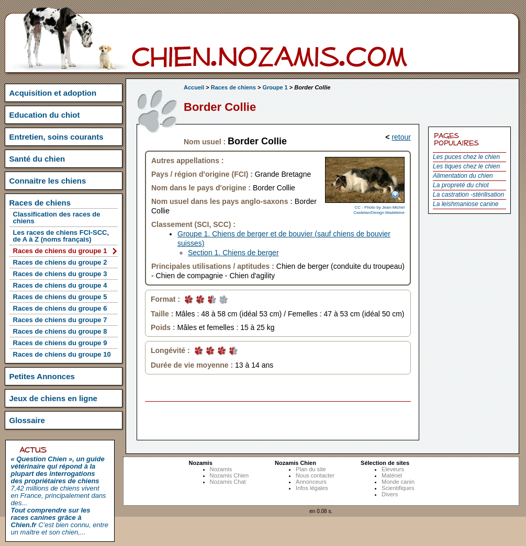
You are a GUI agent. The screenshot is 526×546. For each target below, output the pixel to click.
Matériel (392, 475)
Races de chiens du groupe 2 (60, 262)
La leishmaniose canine (465, 204)
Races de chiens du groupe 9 (60, 343)
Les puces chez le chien (466, 157)
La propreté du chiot (461, 185)
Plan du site (311, 469)
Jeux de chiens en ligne (53, 398)
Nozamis (221, 469)
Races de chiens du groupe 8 (60, 331)
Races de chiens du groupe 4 (60, 285)
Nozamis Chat (228, 482)
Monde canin (398, 482)
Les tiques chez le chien (466, 166)
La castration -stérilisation (468, 194)
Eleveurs (393, 469)
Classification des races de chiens (56, 217)
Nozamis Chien (229, 475)
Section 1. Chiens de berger (233, 252)
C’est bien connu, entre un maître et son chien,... (59, 521)
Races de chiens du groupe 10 (62, 354)
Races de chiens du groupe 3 (60, 274)
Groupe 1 (274, 87)
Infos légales (312, 488)
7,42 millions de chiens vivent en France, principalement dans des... (58, 481)
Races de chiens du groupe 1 (60, 251)
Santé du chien (37, 158)
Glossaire (27, 420)
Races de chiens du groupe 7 (60, 320)
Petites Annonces (42, 376)
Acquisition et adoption (53, 92)
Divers (390, 494)
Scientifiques (398, 488)
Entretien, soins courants (56, 136)
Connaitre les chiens (47, 180)
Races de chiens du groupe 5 (60, 297)
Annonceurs (311, 482)
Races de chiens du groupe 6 (60, 308)
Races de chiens (233, 87)
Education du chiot (44, 114)
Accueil (194, 87)
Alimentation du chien (463, 175)
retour (401, 137)
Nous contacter (315, 475)
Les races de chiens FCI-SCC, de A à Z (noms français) (61, 236)
